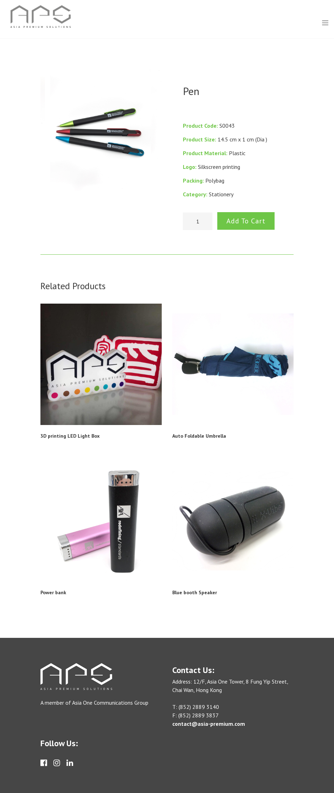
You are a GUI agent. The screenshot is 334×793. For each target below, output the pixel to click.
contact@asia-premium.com (208, 723)
